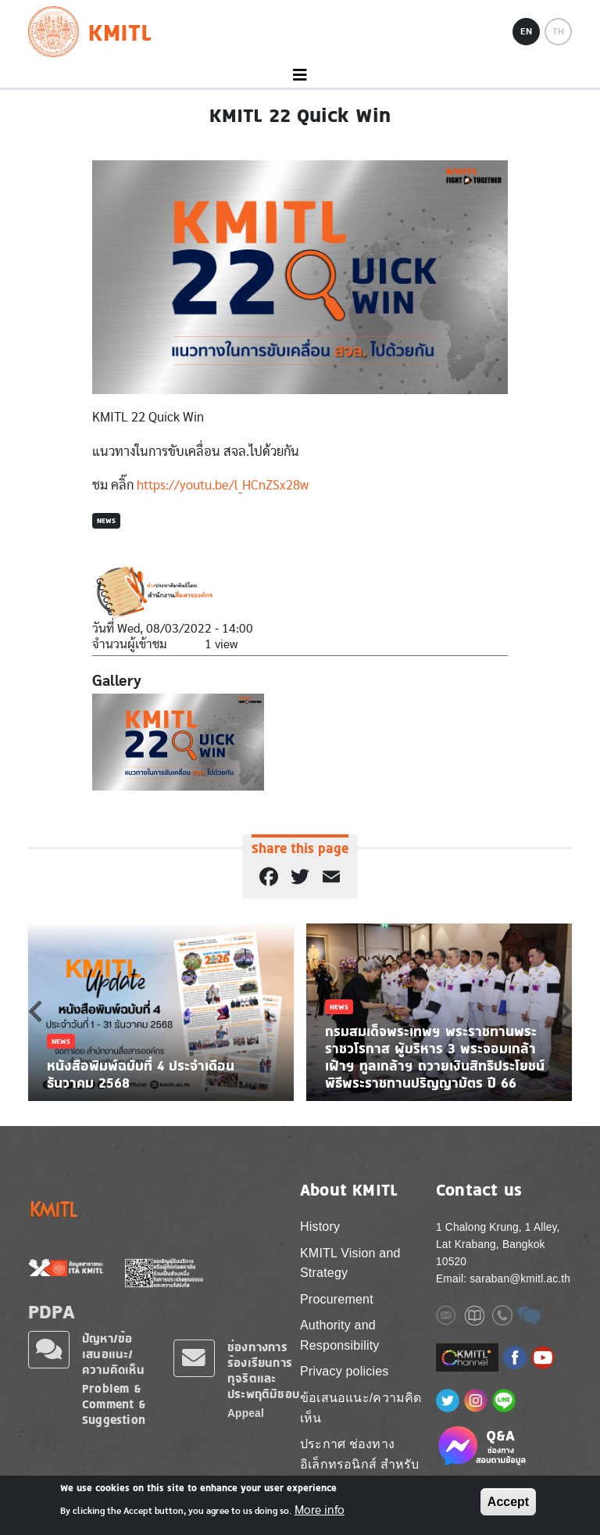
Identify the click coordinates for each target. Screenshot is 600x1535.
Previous (35, 1011)
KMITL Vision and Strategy (350, 1263)
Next (564, 1011)
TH (558, 31)
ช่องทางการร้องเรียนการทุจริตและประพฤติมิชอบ (263, 1370)
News (106, 520)
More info (320, 1510)
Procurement (336, 1299)
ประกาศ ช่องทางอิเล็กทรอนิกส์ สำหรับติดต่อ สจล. (359, 1463)
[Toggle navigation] (300, 75)
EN (526, 31)
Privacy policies (344, 1371)
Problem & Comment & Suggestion (114, 1404)
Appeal (245, 1413)
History (320, 1226)
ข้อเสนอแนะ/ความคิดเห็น (361, 1408)
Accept (508, 1501)
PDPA (51, 1311)
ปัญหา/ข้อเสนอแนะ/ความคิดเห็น (113, 1354)
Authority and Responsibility (340, 1335)
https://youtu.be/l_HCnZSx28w (223, 485)
